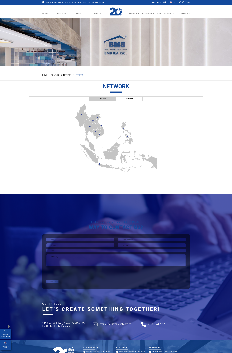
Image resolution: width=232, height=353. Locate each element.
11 (93, 121)
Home (44, 75)
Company (55, 75)
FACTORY (129, 99)
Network (67, 75)
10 (82, 114)
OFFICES (103, 99)
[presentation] (64, 273)
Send (52, 281)
